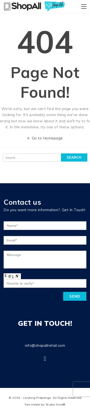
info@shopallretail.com (45, 345)
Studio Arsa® (56, 404)
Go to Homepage (45, 138)
